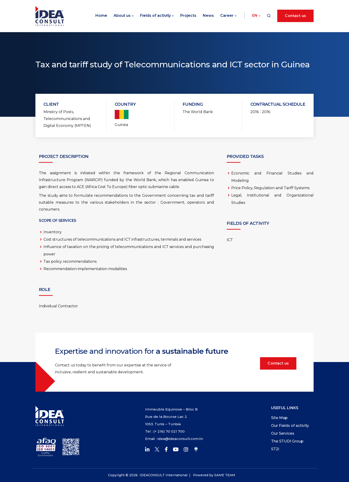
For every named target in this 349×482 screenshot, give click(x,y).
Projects (188, 15)
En (254, 15)
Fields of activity (155, 15)
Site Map (279, 418)
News (208, 15)
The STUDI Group (287, 441)
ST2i (275, 449)
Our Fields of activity (290, 425)
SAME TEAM (224, 475)
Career (227, 15)
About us (122, 15)
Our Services (282, 433)
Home (101, 15)
